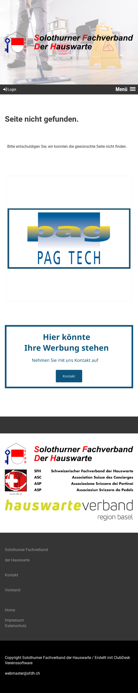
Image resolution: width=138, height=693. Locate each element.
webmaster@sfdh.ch (22, 673)
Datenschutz (15, 625)
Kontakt (11, 575)
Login (9, 89)
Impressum (14, 620)
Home (10, 610)
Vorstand (13, 590)
